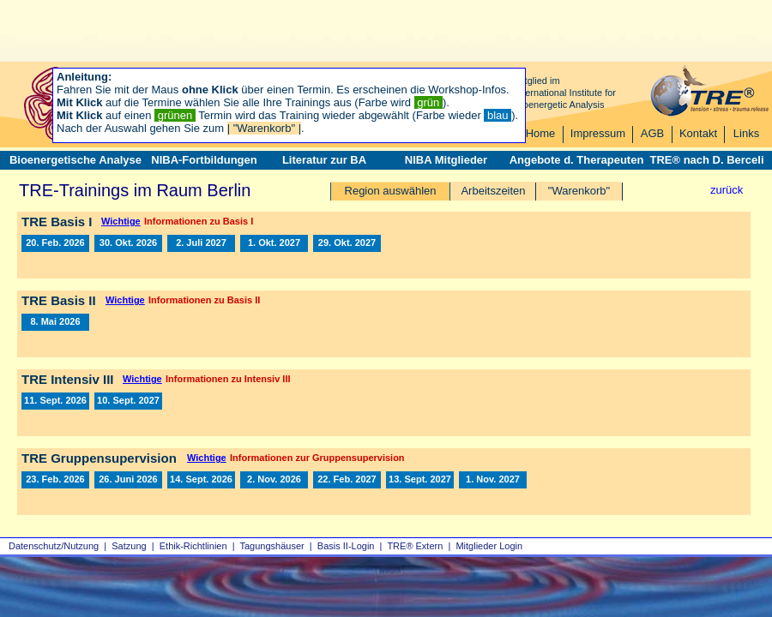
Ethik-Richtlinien (193, 546)
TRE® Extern (415, 546)
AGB (652, 133)
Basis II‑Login (346, 546)
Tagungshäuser (272, 546)
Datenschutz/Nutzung (54, 546)
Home (541, 133)
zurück (726, 189)
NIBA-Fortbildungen (203, 159)
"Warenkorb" (579, 190)
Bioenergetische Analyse (75, 159)
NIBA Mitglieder (446, 159)
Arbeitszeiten (493, 190)
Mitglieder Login (488, 546)
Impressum (597, 133)
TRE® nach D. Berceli (706, 159)
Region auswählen (391, 190)
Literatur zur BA (324, 159)
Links (746, 133)
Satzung (129, 546)
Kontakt (698, 133)
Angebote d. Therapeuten (577, 159)
